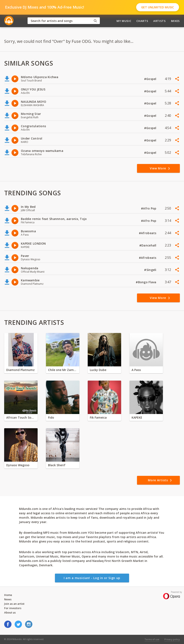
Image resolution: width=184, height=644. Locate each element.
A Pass (136, 370)
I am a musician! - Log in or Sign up (92, 578)
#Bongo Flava (146, 282)
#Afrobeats (148, 233)
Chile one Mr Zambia (62, 370)
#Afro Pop (149, 208)
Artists (159, 21)
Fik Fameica (98, 417)
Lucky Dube (98, 370)
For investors (12, 608)
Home (8, 595)
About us (10, 612)
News (7, 599)
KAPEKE (137, 417)
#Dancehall (148, 245)
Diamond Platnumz (20, 370)
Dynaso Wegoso (17, 465)
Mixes (175, 21)
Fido (51, 417)
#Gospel (150, 79)
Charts (142, 21)
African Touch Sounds (21, 417)
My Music (124, 21)
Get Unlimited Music (157, 7)
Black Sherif (56, 465)
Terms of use (152, 639)
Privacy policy (172, 639)
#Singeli (150, 270)
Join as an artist (14, 604)
